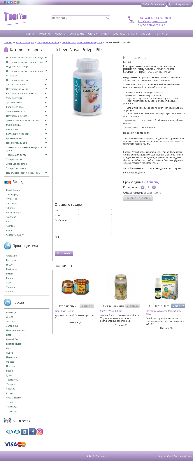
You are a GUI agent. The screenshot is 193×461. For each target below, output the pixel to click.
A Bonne (10, 207)
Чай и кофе (26, 129)
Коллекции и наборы (26, 133)
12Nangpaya (12, 194)
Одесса (10, 361)
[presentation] (78, 244)
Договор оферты (183, 456)
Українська (183, 4)
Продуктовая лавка (26, 142)
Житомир (11, 321)
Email (57, 215)
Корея (9, 278)
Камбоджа (11, 269)
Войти (146, 4)
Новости (60, 33)
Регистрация (157, 4)
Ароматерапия (26, 138)
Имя (57, 210)
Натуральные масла (26, 88)
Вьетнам (11, 260)
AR (7, 221)
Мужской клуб (26, 124)
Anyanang (11, 216)
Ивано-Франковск (16, 330)
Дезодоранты (26, 102)
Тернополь (12, 379)
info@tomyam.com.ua (152, 21)
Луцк (9, 348)
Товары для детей (26, 154)
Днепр (9, 316)
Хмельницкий (13, 397)
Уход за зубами (26, 97)
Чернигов (11, 411)
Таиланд (153, 182)
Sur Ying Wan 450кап (111, 310)
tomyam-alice (156, 25)
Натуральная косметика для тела (26, 62)
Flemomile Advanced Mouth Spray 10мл (163, 312)
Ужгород (11, 384)
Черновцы (12, 406)
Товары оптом (14, 159)
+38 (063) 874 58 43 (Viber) (155, 17)
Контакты (161, 33)
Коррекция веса (26, 106)
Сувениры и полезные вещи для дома (26, 149)
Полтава (10, 366)
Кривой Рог (12, 339)
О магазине (77, 33)
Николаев (11, 357)
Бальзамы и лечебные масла (26, 93)
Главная (30, 33)
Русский (173, 4)
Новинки (45, 33)
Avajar (9, 230)
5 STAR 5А (11, 203)
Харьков (10, 388)
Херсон (10, 393)
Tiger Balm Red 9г (64, 310)
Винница (11, 312)
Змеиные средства (16, 163)
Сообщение (61, 220)
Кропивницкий (14, 343)
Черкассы (11, 402)
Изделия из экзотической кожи (26, 172)
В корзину (87, 305)
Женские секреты (26, 111)
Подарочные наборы (17, 66)
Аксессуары (12, 75)
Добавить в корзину (138, 198)
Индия (9, 264)
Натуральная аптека (26, 80)
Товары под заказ (16, 168)
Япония (10, 291)
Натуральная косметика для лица (26, 57)
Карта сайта (165, 456)
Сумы (9, 375)
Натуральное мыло (26, 115)
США (8, 282)
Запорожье (12, 325)
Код (57, 237)
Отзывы (146, 33)
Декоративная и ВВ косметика (26, 120)
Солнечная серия (26, 84)
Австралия (11, 255)
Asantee (10, 225)
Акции (105, 33)
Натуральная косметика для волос (26, 71)
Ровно (9, 370)
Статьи (92, 33)
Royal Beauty (13, 190)
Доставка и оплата (125, 33)
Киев (8, 334)
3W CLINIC (11, 198)
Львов (9, 352)
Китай (9, 273)
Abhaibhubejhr (13, 212)
